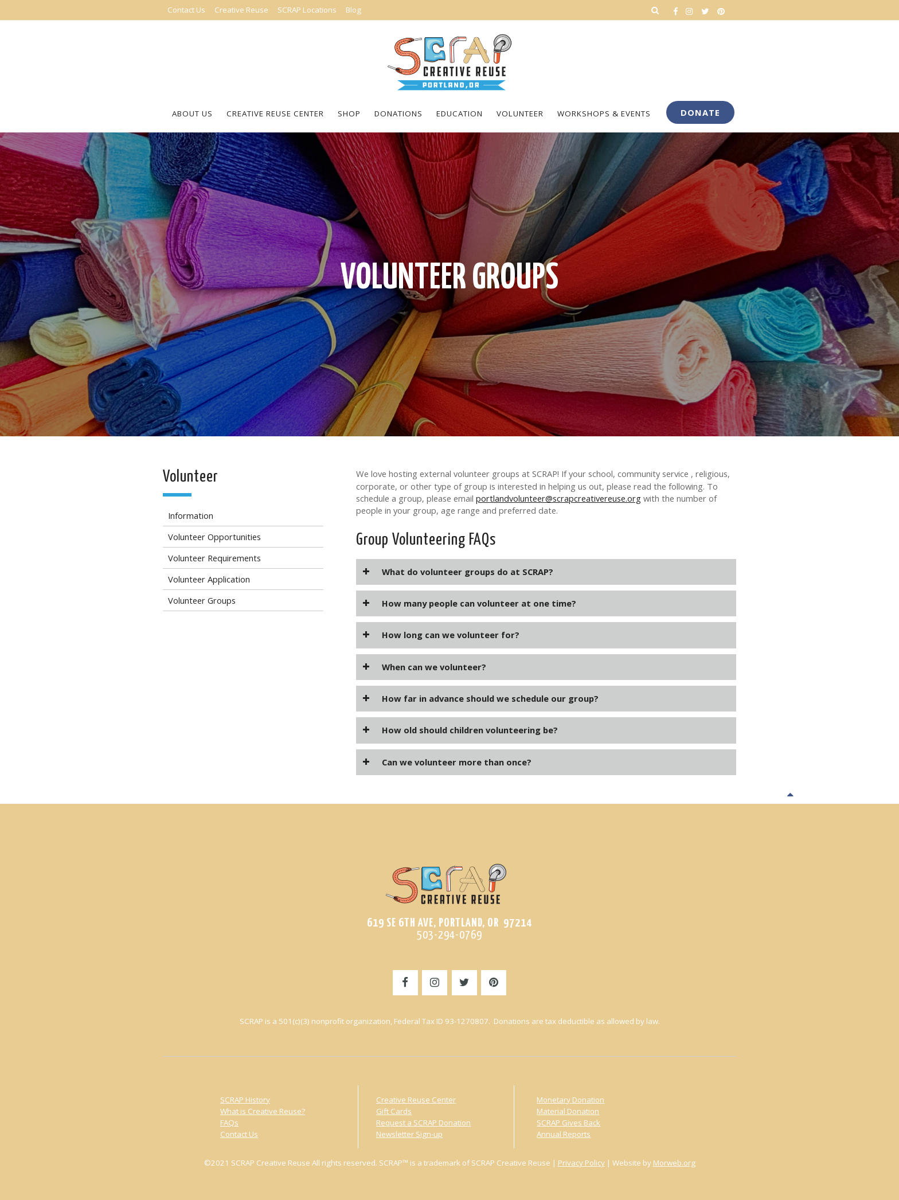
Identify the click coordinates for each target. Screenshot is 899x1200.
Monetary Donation (570, 1100)
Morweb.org (674, 1163)
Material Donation (568, 1111)
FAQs (229, 1122)
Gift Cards (394, 1111)
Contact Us (239, 1134)
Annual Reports (564, 1134)
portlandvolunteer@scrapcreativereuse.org (558, 498)
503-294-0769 (449, 935)
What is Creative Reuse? (262, 1111)
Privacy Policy (581, 1163)
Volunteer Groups (450, 278)
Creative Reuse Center (416, 1100)
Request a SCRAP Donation (423, 1122)
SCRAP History (245, 1100)
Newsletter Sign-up (409, 1134)
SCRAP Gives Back (568, 1122)
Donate (700, 112)
